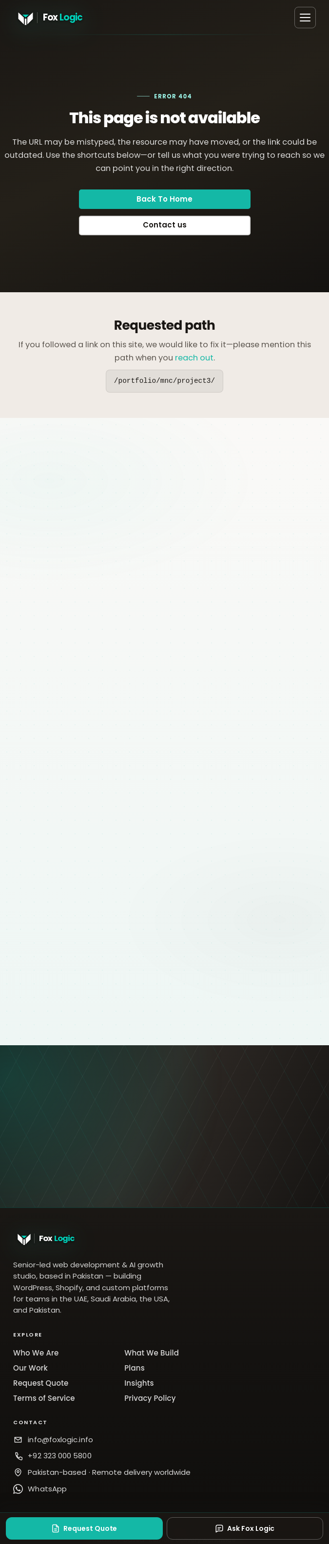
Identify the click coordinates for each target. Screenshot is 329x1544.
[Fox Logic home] (62, 17)
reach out (194, 357)
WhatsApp (47, 1489)
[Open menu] (305, 17)
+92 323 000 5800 (59, 1455)
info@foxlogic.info (60, 1439)
